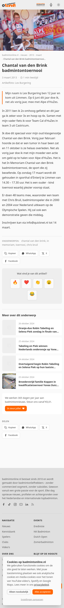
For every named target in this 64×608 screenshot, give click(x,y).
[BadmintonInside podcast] (51, 4)
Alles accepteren (43, 591)
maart (39, 55)
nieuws (23, 55)
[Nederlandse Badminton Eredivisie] (40, 5)
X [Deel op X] (44, 253)
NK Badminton (42, 531)
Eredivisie (39, 526)
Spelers (6, 536)
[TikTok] (9, 504)
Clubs (5, 542)
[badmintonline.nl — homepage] (9, 5)
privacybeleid (41, 584)
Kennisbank (8, 531)
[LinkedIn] (26, 504)
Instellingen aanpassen (32, 599)
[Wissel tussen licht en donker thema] (58, 4)
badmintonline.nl (10, 55)
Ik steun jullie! (16, 408)
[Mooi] (26, 283)
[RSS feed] (32, 504)
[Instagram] (15, 504)
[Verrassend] (49, 283)
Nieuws (6, 526)
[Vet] (15, 283)
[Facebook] (3, 504)
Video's (6, 547)
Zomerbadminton (44, 542)
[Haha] (32, 295)
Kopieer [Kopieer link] (10, 253)
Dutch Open (40, 536)
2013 (31, 55)
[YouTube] (21, 504)
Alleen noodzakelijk (18, 591)
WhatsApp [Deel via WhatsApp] (29, 253)
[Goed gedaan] (38, 283)
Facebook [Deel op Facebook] (11, 261)
